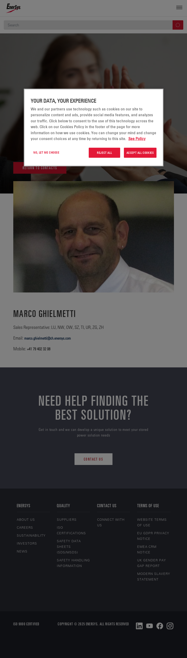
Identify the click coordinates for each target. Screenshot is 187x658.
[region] (93, 127)
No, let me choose (46, 152)
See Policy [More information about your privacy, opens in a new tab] (137, 138)
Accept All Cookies (140, 153)
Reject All (104, 153)
